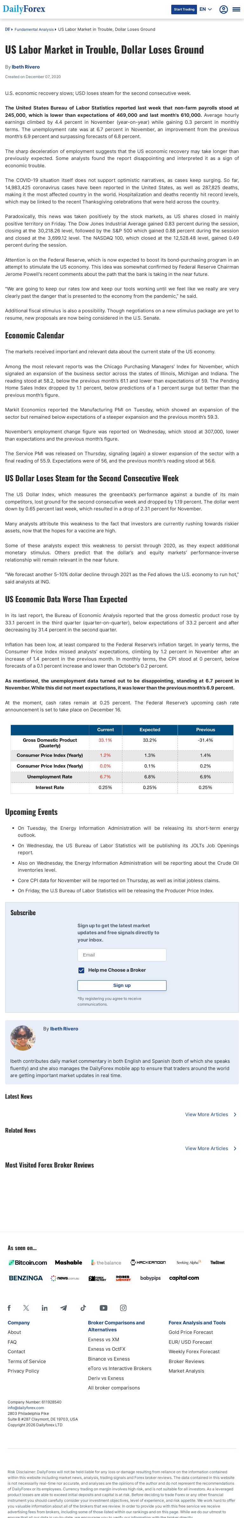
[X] (26, 1308)
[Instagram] (123, 1308)
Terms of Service (27, 1361)
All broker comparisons (114, 1388)
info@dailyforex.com (26, 1407)
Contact (16, 1351)
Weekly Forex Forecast (194, 1351)
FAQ (12, 1342)
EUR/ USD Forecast (190, 1342)
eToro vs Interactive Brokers (120, 1368)
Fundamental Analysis (34, 29)
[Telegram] (63, 1308)
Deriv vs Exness (106, 1378)
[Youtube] (103, 1308)
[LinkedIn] (44, 1308)
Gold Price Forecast (191, 1332)
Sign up (122, 985)
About (14, 1332)
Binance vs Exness (109, 1359)
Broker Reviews (186, 1361)
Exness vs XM (103, 1339)
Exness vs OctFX (106, 1349)
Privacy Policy (23, 1371)
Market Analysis (186, 1371)
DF (7, 30)
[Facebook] (9, 1308)
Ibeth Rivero (64, 1029)
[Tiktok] (83, 1308)
